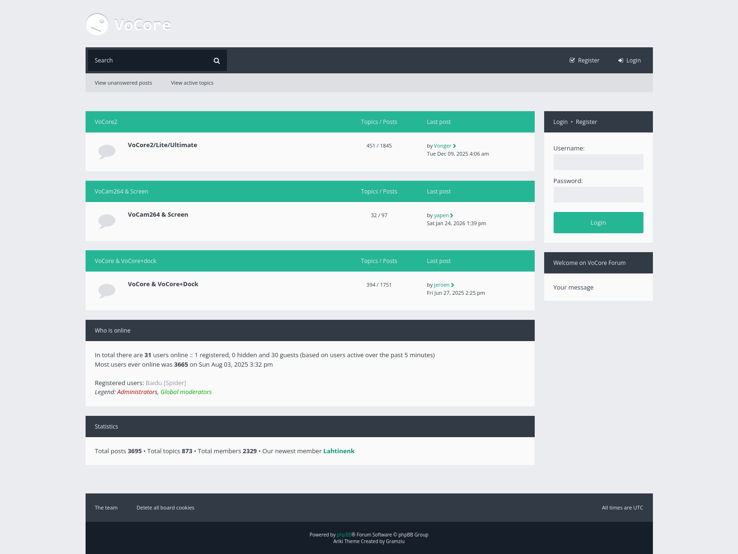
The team (106, 507)
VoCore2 (106, 122)
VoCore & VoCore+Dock (163, 284)
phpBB (344, 534)
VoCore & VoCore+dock (125, 261)
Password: (568, 180)
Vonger (442, 145)
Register (586, 122)
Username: (569, 148)
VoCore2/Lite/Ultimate (163, 145)
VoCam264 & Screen (121, 191)
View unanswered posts (123, 82)
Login (561, 122)
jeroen (442, 284)
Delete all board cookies (166, 507)
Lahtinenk (339, 451)
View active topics (192, 82)
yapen (441, 215)
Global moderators (186, 391)
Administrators (137, 391)
